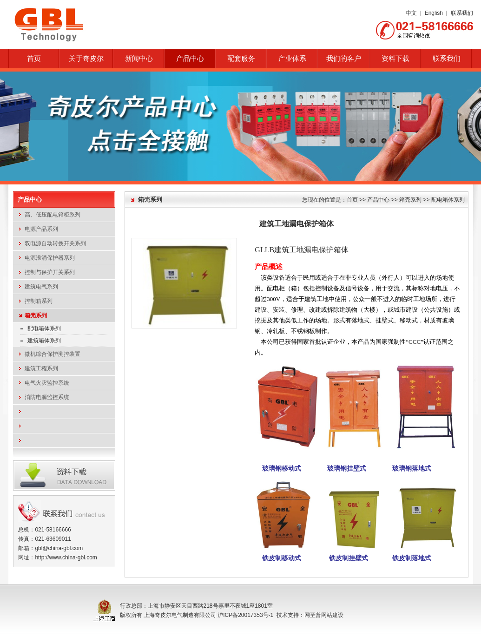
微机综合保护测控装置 (52, 354)
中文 (411, 13)
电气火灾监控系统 (47, 383)
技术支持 (288, 615)
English (434, 13)
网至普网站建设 (323, 615)
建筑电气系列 (41, 286)
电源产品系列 (41, 229)
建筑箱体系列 (44, 340)
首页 (34, 58)
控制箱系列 (39, 301)
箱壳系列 (36, 315)
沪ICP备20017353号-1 (245, 615)
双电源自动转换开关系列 (55, 243)
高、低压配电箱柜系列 (52, 214)
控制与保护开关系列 (50, 272)
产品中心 (378, 200)
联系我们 (462, 13)
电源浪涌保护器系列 (50, 258)
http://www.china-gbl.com (66, 557)
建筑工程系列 (41, 368)
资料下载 (395, 58)
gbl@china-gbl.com (59, 548)
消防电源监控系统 (47, 397)
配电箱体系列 (44, 328)
